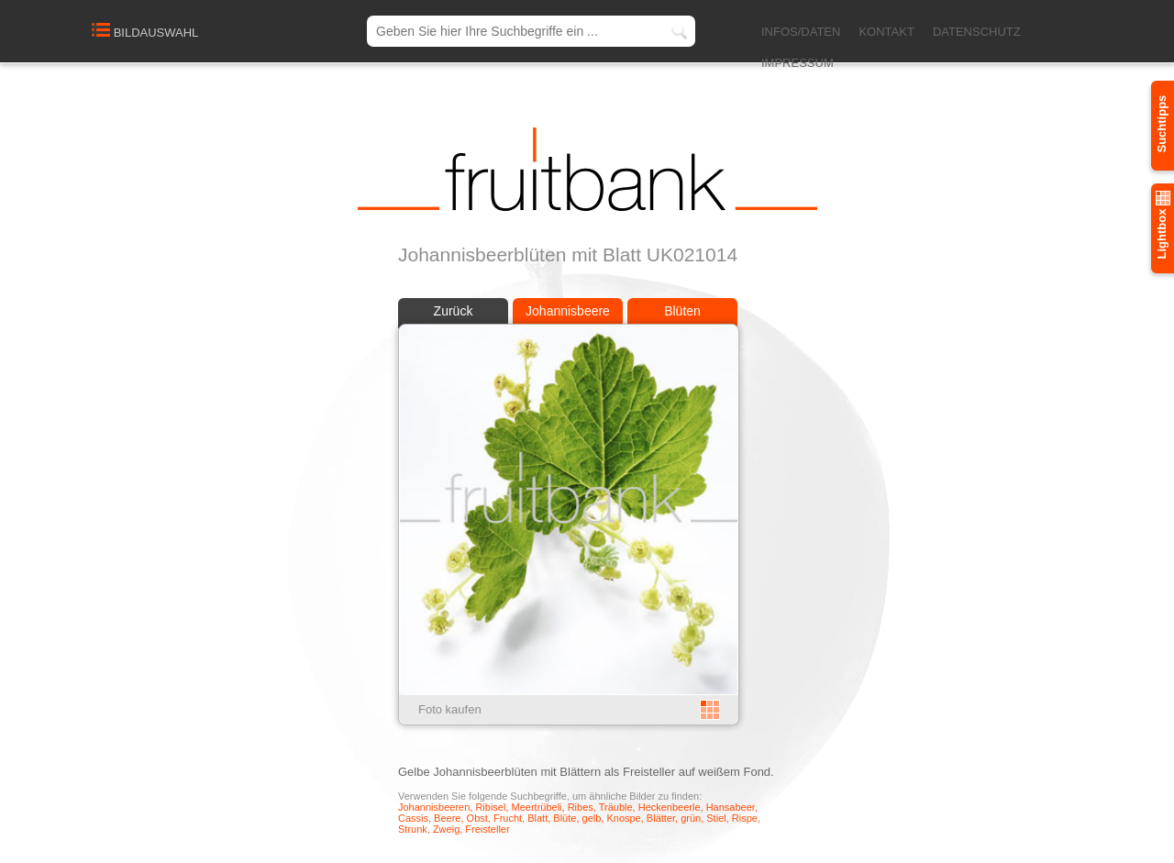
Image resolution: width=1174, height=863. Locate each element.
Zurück (453, 311)
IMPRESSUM (797, 63)
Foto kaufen (450, 709)
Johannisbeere (568, 311)
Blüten (682, 311)
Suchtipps (1161, 124)
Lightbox (1161, 225)
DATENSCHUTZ (977, 32)
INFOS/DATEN (800, 32)
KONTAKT (886, 32)
